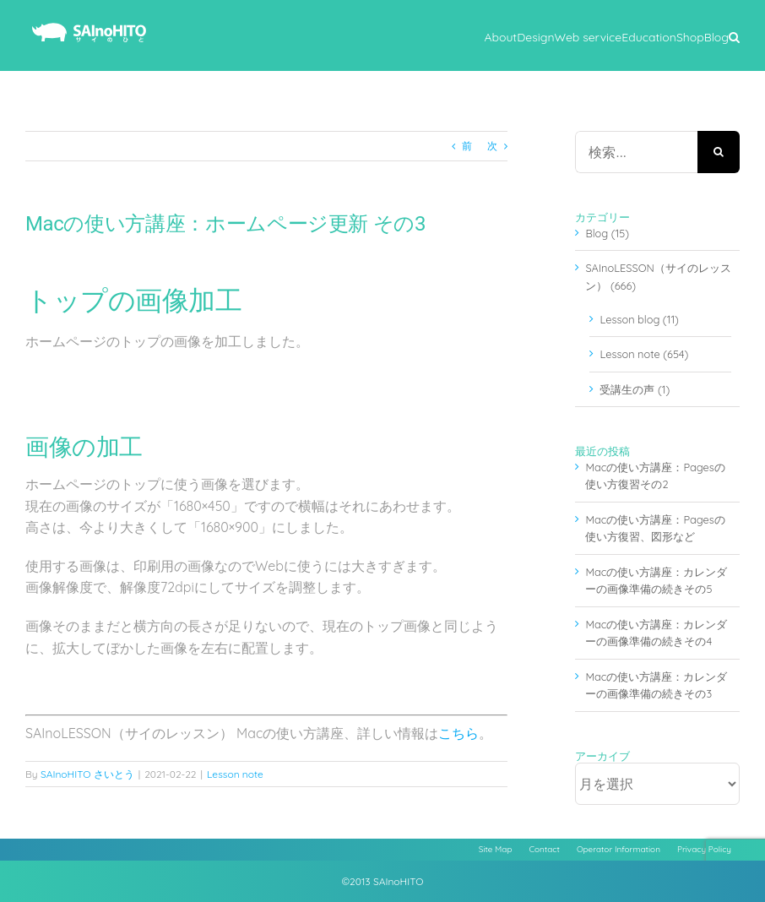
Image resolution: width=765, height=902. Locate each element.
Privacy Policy (704, 849)
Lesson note (235, 774)
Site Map (496, 849)
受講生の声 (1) (635, 389)
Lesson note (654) (644, 354)
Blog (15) (607, 233)
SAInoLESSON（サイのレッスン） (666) (657, 276)
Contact (544, 849)
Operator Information (618, 849)
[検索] (718, 152)
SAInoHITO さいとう (87, 774)
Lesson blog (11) (639, 319)
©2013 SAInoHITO (383, 881)
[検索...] (636, 152)
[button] (734, 35)
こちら (458, 733)
